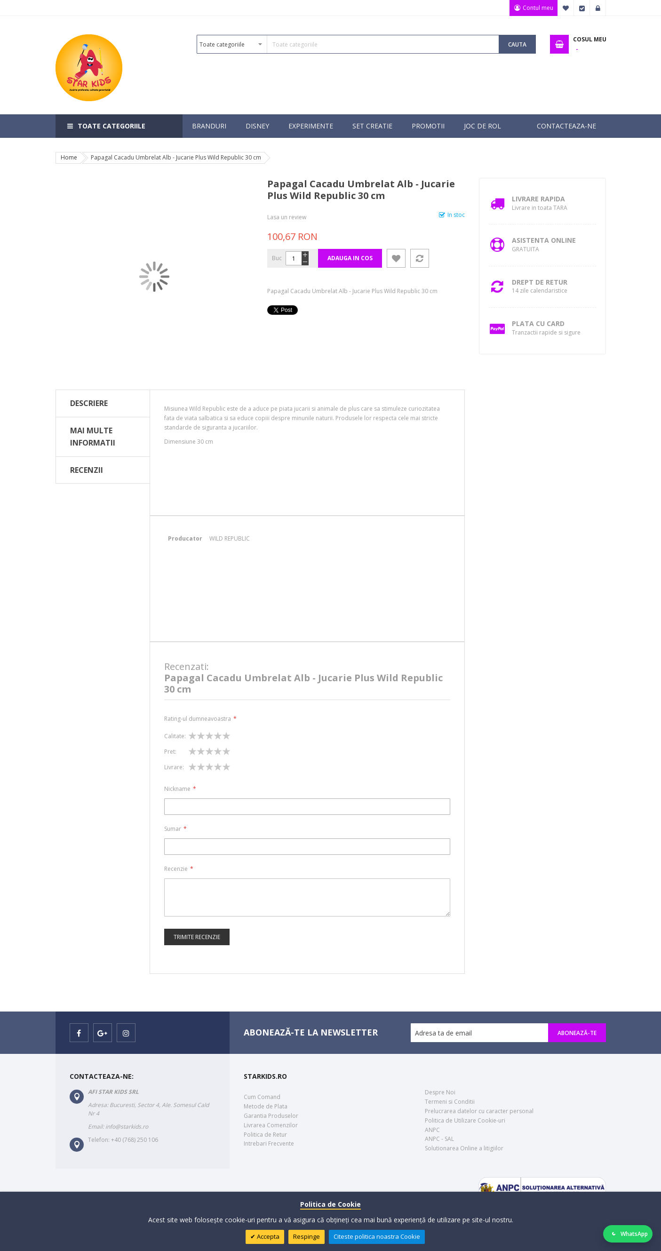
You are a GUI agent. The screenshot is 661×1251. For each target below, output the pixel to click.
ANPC (432, 1130)
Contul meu (537, 8)
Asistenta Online (544, 240)
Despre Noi (440, 1092)
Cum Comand (262, 1097)
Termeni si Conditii (450, 1102)
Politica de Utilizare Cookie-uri (465, 1120)
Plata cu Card (538, 323)
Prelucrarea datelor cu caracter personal (479, 1111)
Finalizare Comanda (582, 8)
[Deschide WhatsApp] (628, 1234)
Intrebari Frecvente (269, 1143)
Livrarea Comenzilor (271, 1125)
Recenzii (86, 470)
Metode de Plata (265, 1106)
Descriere (89, 403)
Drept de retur (539, 282)
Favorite (566, 8)
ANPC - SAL (439, 1139)
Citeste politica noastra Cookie (377, 1236)
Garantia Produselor (271, 1116)
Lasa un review (286, 217)
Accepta (267, 1236)
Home (69, 157)
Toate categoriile (111, 125)
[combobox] (348, 44)
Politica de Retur (265, 1135)
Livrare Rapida (538, 198)
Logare (598, 8)
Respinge (306, 1236)
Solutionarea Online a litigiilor (464, 1148)
